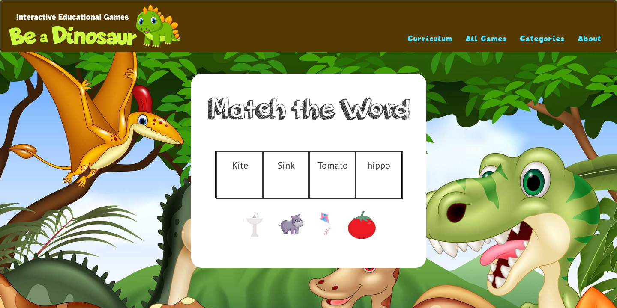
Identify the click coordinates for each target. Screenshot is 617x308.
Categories (542, 39)
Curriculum (430, 39)
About (590, 39)
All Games (486, 39)
